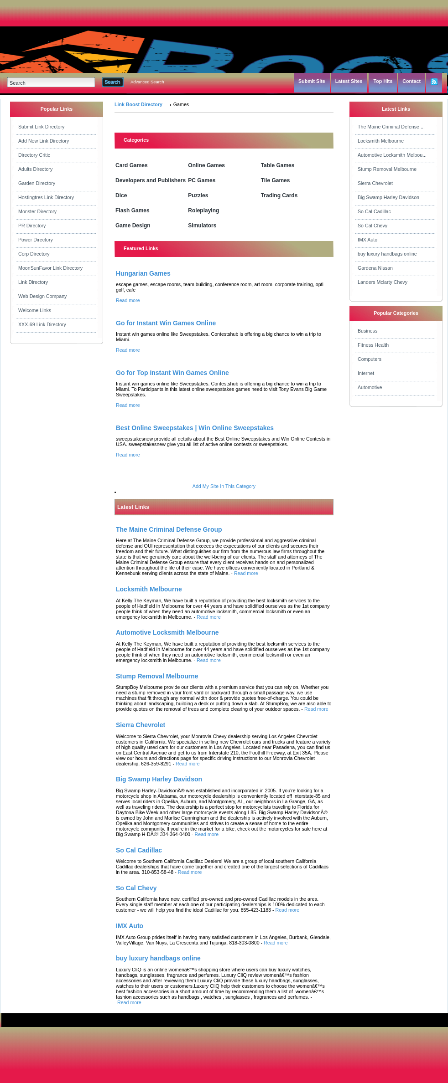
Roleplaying (203, 210)
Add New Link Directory (43, 141)
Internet (366, 373)
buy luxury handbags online (387, 254)
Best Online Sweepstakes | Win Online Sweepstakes (195, 427)
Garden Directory (36, 183)
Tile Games (275, 180)
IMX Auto (367, 239)
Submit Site (311, 81)
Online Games (206, 165)
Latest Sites (349, 81)
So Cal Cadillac (374, 211)
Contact (411, 81)
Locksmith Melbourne (381, 141)
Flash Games (132, 210)
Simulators (202, 225)
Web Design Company (42, 296)
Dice (121, 195)
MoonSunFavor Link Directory (50, 268)
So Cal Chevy (372, 225)
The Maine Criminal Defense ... (391, 126)
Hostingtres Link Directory (46, 197)
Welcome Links (34, 310)
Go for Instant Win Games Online (166, 323)
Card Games (131, 165)
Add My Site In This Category (224, 486)
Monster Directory (37, 211)
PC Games (201, 180)
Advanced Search (147, 82)
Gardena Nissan (375, 268)
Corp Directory (34, 254)
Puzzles (198, 195)
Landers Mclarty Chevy (382, 282)
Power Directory (35, 239)
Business (367, 331)
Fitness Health (373, 345)
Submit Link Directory (41, 126)
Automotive (370, 387)
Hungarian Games (143, 273)
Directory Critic (34, 155)
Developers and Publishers (150, 180)
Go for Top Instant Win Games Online (172, 372)
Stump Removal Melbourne (387, 169)
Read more (128, 300)
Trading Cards (279, 195)
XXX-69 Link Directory (42, 324)
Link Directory (33, 282)
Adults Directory (35, 169)
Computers (369, 359)
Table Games (278, 165)
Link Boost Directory (138, 104)
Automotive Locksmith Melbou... (392, 155)
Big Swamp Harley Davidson (388, 197)
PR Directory (32, 225)
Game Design (133, 225)
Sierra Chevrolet (375, 183)
